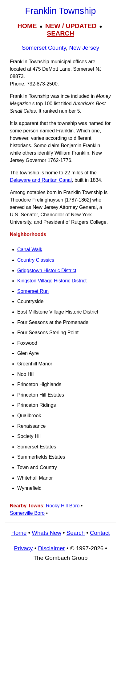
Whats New (46, 533)
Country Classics (35, 260)
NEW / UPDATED (70, 25)
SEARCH (60, 33)
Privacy (23, 548)
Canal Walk (29, 249)
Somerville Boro (27, 513)
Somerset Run (33, 291)
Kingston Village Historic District (52, 280)
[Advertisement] (60, 629)
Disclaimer (51, 548)
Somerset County (44, 47)
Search (76, 533)
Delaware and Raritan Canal (41, 180)
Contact (100, 533)
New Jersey (84, 47)
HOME (27, 25)
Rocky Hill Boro (62, 505)
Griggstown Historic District (46, 270)
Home (18, 533)
